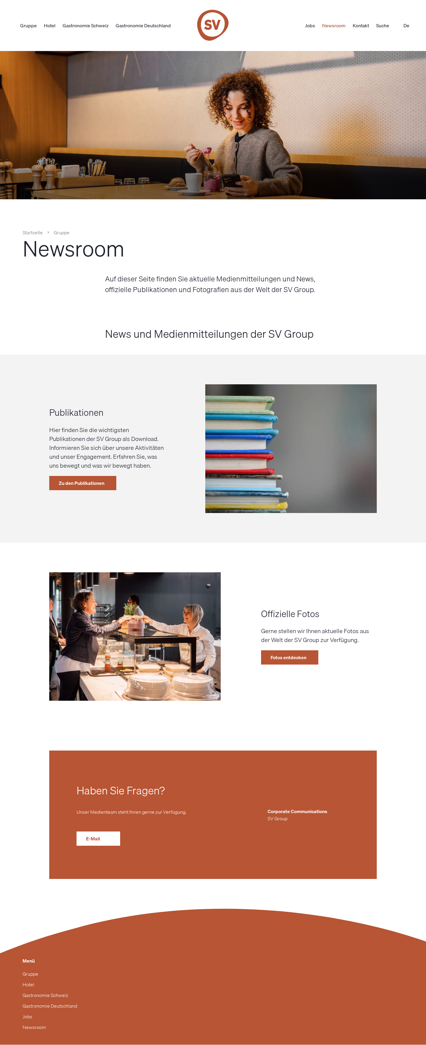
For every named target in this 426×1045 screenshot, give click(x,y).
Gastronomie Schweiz (86, 25)
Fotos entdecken (288, 657)
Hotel (49, 25)
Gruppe (28, 25)
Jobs (310, 25)
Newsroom (334, 25)
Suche (386, 25)
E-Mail (98, 838)
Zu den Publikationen (81, 483)
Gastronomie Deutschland (143, 25)
